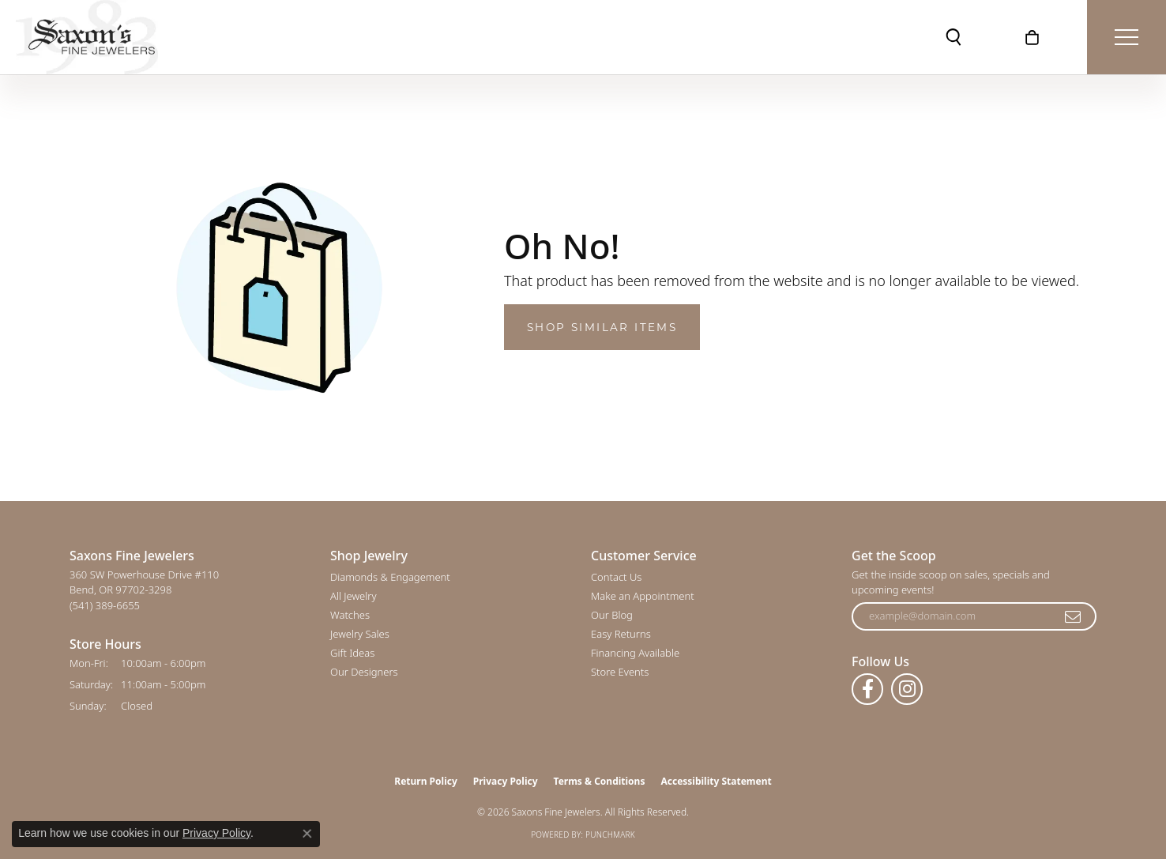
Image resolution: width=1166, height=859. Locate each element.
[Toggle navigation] (1126, 37)
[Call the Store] (105, 605)
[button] (953, 37)
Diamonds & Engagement (390, 577)
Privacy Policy (505, 781)
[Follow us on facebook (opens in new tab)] (867, 689)
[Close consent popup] (307, 833)
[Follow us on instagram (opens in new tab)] (907, 689)
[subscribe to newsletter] (1073, 616)
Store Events (620, 672)
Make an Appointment (642, 596)
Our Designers (364, 672)
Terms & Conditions (599, 781)
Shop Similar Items (602, 327)
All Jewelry (353, 596)
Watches (350, 615)
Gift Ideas (352, 653)
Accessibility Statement (715, 781)
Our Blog (612, 615)
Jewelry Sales (359, 634)
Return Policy (425, 781)
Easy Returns (621, 634)
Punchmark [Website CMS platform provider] (610, 834)
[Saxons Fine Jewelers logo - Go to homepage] (87, 37)
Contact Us (616, 577)
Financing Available (635, 653)
